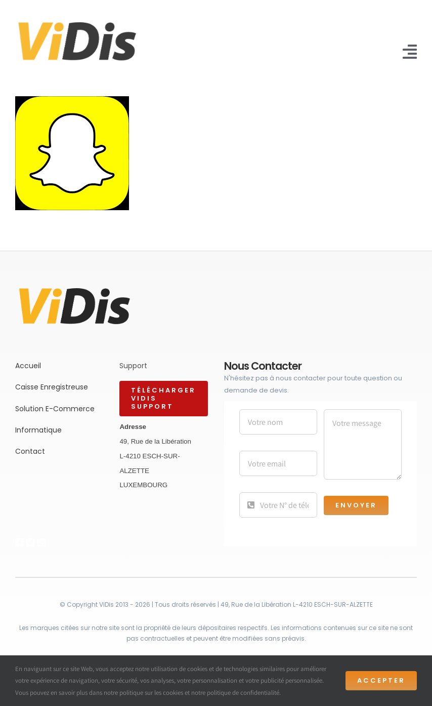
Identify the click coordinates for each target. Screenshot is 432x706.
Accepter (381, 680)
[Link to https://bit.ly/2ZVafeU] (17, 542)
